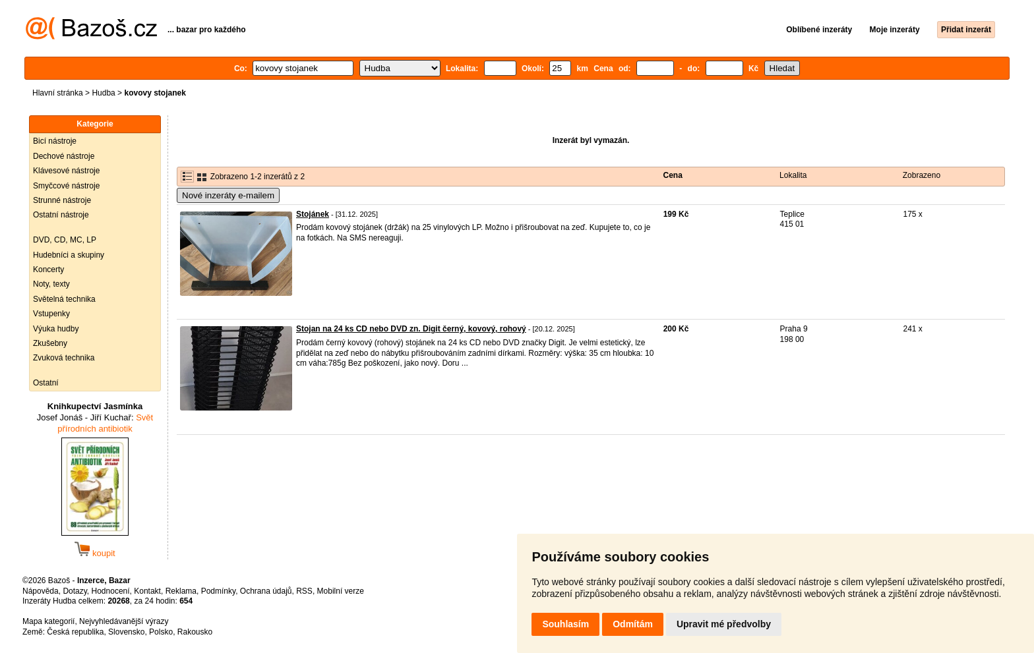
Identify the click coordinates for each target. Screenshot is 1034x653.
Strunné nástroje (62, 200)
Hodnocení (111, 591)
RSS (304, 591)
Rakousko (194, 632)
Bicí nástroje (54, 141)
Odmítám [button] (633, 624)
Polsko (161, 632)
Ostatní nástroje (61, 214)
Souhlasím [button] (565, 624)
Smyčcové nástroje (66, 185)
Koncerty (48, 269)
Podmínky (218, 591)
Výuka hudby (55, 328)
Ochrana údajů (266, 591)
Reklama (181, 591)
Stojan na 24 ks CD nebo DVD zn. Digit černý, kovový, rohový (411, 328)
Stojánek (312, 214)
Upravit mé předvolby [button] (724, 624)
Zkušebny (50, 343)
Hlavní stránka (57, 93)
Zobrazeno (921, 175)
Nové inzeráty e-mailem (228, 195)
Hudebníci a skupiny (68, 255)
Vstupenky (51, 313)
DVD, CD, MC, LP (64, 239)
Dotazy (74, 591)
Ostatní (46, 382)
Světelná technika (64, 299)
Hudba (103, 93)
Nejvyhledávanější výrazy (123, 621)
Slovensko (126, 632)
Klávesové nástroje (66, 170)
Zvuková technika (63, 357)
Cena (673, 175)
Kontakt (147, 591)
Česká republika (75, 632)
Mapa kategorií (48, 621)
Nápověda (40, 591)
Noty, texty (51, 284)
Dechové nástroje (63, 156)
